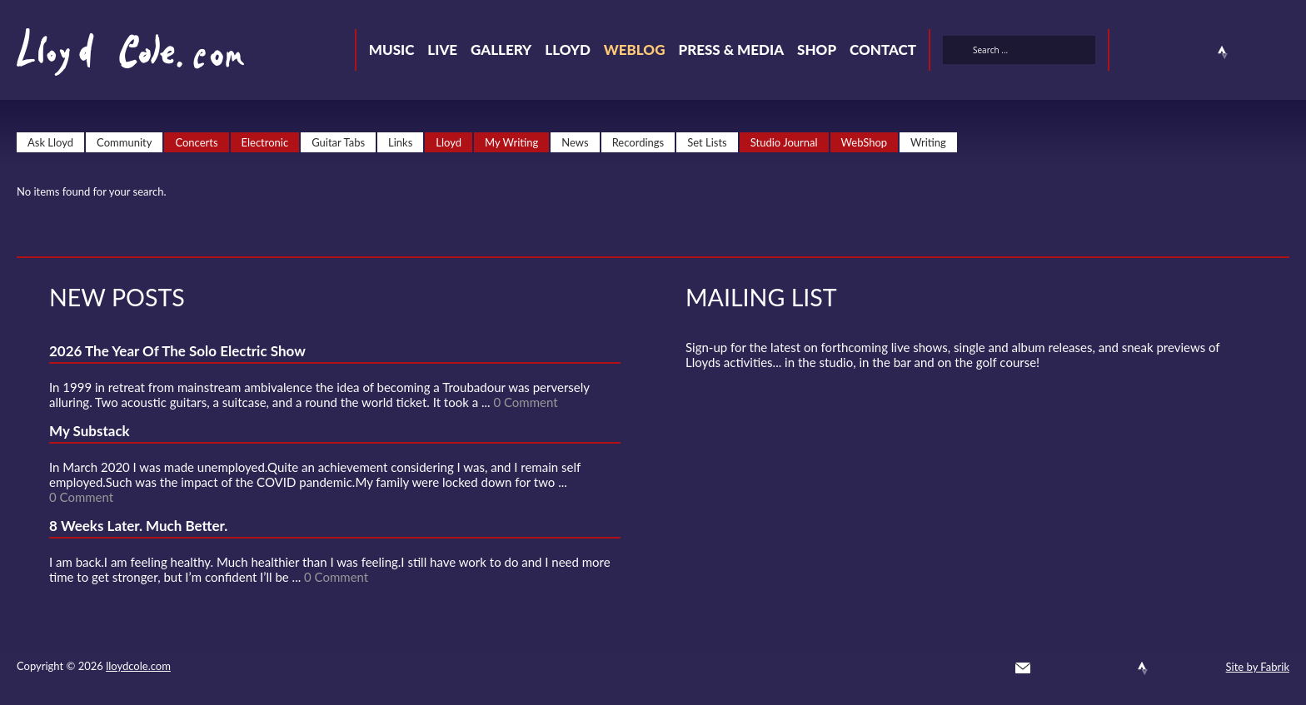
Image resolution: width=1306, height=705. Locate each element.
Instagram (1253, 52)
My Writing (511, 142)
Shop (816, 49)
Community (124, 142)
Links (400, 142)
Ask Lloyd (50, 142)
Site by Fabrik (1257, 666)
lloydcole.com (138, 666)
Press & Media (731, 49)
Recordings (638, 142)
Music (392, 49)
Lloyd (568, 49)
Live (442, 49)
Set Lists (707, 142)
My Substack (89, 430)
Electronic (265, 142)
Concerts (196, 142)
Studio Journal (784, 142)
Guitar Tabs (338, 142)
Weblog (634, 49)
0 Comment (525, 402)
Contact (883, 49)
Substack (1283, 52)
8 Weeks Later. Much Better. (138, 525)
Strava (1223, 52)
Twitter (1133, 52)
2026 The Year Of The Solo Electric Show (177, 351)
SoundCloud (1193, 52)
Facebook (1163, 52)
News (574, 142)
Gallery (501, 49)
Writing (928, 142)
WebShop (864, 142)
